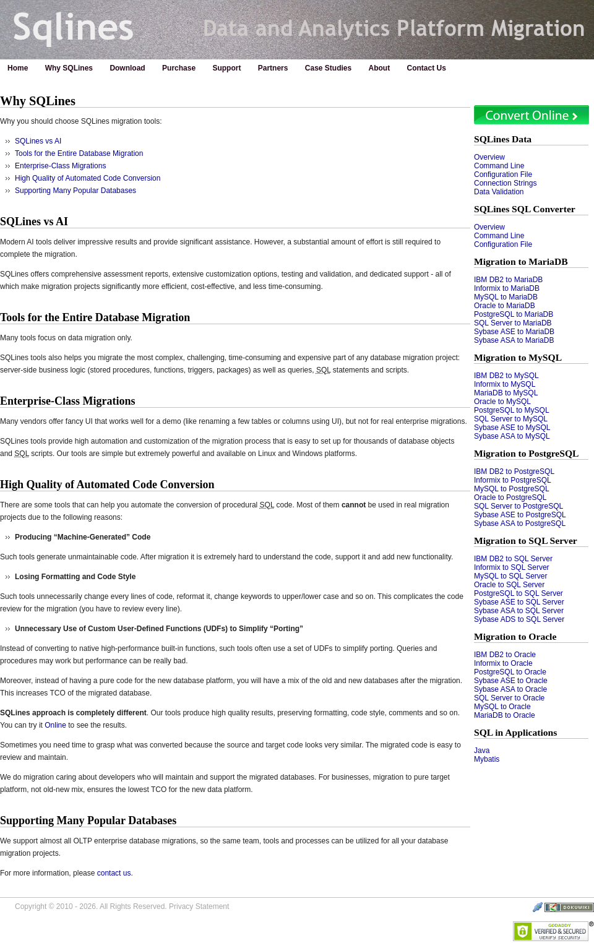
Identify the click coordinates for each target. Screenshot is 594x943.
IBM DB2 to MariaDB (508, 279)
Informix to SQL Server (511, 567)
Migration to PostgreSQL (526, 453)
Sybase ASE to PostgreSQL (520, 514)
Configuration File (503, 174)
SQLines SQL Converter (524, 209)
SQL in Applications (515, 732)
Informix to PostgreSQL (512, 480)
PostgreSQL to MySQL (511, 410)
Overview (489, 157)
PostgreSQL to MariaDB (513, 314)
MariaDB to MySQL (506, 393)
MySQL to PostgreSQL (511, 488)
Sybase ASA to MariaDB (514, 340)
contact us (114, 873)
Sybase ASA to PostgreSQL (520, 523)
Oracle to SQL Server (509, 584)
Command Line (499, 165)
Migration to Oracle (515, 636)
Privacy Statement (199, 906)
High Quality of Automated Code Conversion (87, 178)
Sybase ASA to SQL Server (519, 610)
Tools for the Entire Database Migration (79, 153)
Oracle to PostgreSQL (510, 497)
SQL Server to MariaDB (513, 323)
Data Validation (499, 191)
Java (481, 750)
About (379, 68)
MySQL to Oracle (502, 706)
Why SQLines (69, 68)
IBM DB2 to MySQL (506, 375)
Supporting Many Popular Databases (75, 190)
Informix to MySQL (504, 384)
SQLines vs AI (38, 141)
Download (127, 68)
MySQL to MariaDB (506, 297)
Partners (273, 68)
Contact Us (426, 68)
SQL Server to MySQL (511, 419)
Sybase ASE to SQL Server (519, 602)
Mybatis (486, 759)
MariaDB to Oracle (504, 715)
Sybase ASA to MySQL (512, 436)
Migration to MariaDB (521, 261)
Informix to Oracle (503, 663)
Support (226, 68)
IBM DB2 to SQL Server (513, 558)
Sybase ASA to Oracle (510, 689)
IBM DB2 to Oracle (505, 654)
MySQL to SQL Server (510, 576)
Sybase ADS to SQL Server (519, 619)
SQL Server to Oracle (509, 698)
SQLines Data (503, 139)
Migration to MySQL (518, 357)
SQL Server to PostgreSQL (518, 506)
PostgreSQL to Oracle (510, 672)
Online (55, 725)
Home (17, 68)
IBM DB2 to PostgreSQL (514, 471)
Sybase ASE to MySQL (512, 427)
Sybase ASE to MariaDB (514, 331)
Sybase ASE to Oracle (511, 680)
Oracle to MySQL (502, 401)
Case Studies (328, 68)
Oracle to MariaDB (504, 305)
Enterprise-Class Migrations (60, 165)
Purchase (179, 68)
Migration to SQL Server (525, 540)
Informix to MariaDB (507, 288)
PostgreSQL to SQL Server (518, 593)
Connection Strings (505, 183)
